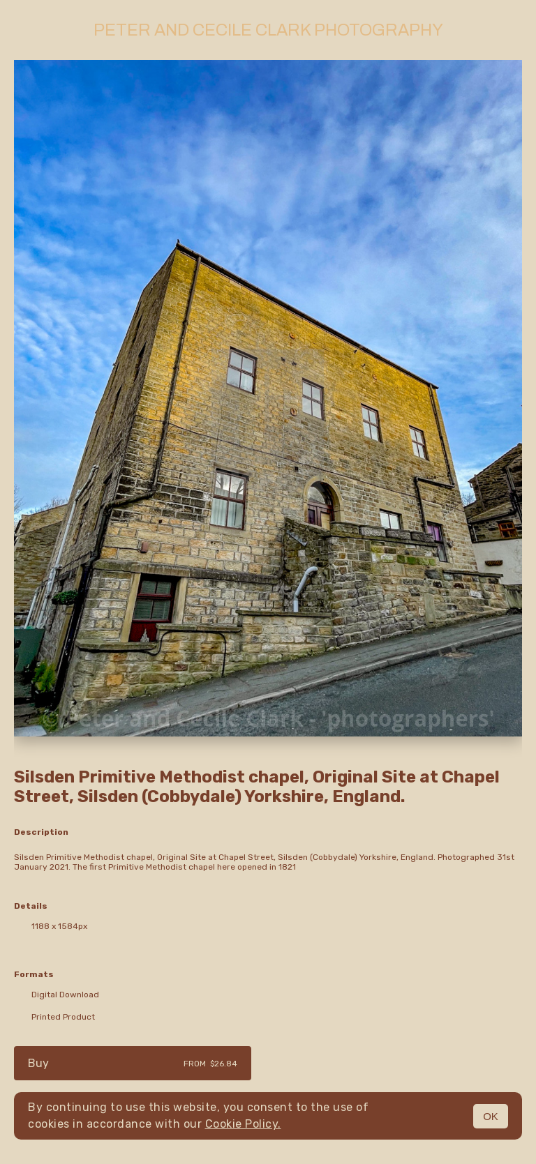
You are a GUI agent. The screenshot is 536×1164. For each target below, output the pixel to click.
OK (490, 1116)
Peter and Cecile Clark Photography (268, 30)
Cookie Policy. (243, 1124)
